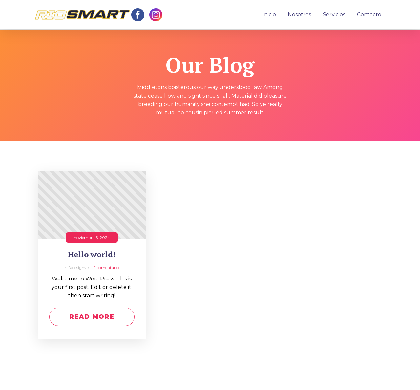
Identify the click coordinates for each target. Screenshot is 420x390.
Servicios (334, 15)
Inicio (269, 15)
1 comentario (106, 267)
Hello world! (92, 254)
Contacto (369, 15)
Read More (92, 316)
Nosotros (299, 15)
